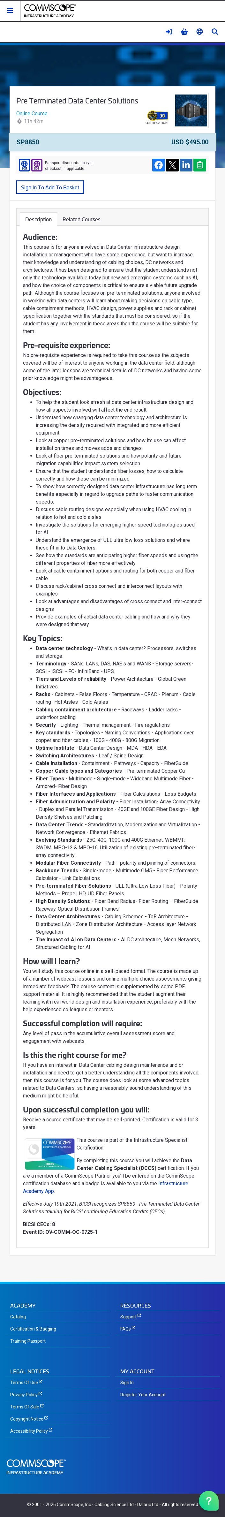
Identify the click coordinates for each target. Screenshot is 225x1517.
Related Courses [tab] (82, 219)
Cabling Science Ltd (114, 1504)
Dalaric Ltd (147, 1504)
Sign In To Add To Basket (50, 187)
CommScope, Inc (74, 1504)
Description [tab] (38, 219)
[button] (10, 11)
